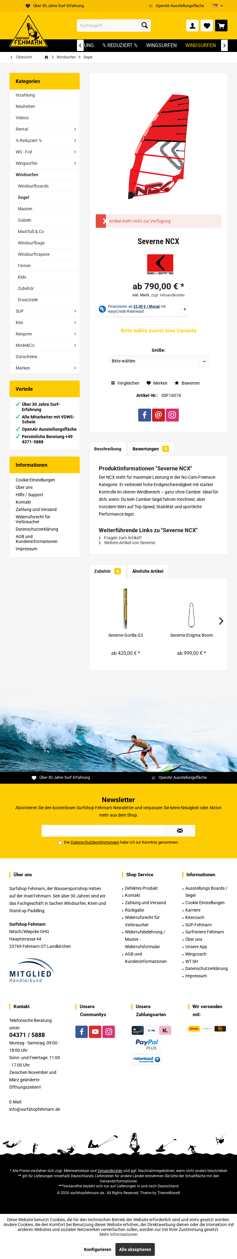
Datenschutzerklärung (37, 529)
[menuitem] (221, 25)
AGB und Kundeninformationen (37, 539)
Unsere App (196, 946)
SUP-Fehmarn (198, 924)
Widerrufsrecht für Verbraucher (33, 519)
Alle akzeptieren (135, 1249)
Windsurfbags (31, 242)
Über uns (24, 487)
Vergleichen (125, 383)
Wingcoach (196, 954)
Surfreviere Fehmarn (204, 931)
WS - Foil (24, 151)
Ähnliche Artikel (147, 571)
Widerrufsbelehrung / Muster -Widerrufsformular (145, 939)
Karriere (192, 910)
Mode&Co (25, 345)
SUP (20, 311)
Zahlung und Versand (36, 509)
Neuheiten (25, 106)
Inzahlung (25, 95)
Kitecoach (194, 917)
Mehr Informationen (118, 1234)
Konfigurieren (97, 1249)
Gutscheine (26, 356)
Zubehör (26, 288)
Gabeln (24, 220)
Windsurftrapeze (34, 254)
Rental (22, 129)
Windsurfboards (33, 186)
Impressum (26, 548)
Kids (22, 277)
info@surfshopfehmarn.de (34, 1109)
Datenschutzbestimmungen (95, 842)
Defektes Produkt (141, 888)
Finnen (24, 265)
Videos (22, 117)
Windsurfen (27, 174)
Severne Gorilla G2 (125, 635)
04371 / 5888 (27, 1035)
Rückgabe (134, 910)
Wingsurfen (27, 163)
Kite (19, 322)
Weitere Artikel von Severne (127, 542)
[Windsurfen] (200, 45)
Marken (23, 368)
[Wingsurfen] (161, 45)
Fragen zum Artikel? (120, 537)
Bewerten (187, 383)
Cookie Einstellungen (35, 479)
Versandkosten (110, 1171)
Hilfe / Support (29, 494)
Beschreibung (107, 448)
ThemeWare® (168, 1193)
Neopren (24, 333)
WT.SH (191, 961)
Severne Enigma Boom (191, 635)
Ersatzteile (28, 299)
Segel (23, 197)
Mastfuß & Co (31, 231)
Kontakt (23, 502)
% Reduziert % (29, 140)
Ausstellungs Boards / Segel (206, 892)
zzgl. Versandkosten (168, 295)
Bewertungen (151, 449)
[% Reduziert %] (120, 45)
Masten (25, 208)
